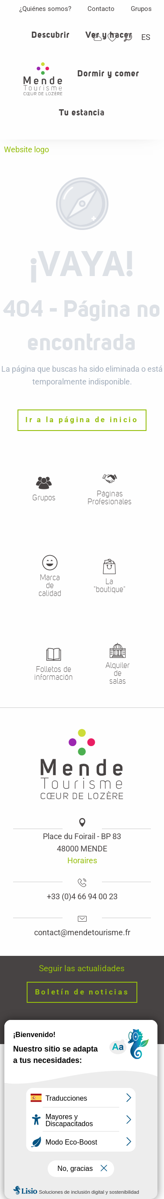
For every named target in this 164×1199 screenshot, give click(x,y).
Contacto (101, 9)
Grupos (141, 9)
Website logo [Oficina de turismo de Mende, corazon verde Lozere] (26, 149)
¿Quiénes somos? (45, 9)
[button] (128, 37)
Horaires (82, 860)
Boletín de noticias (82, 992)
